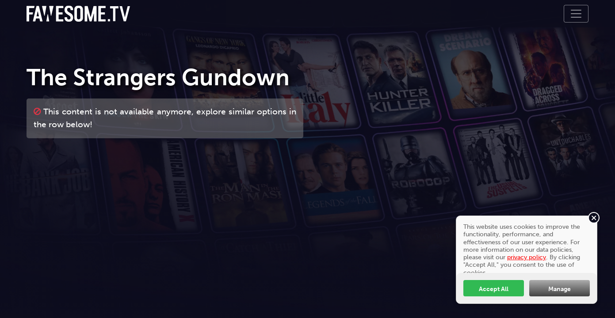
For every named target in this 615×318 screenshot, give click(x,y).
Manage (559, 289)
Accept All (493, 289)
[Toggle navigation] (576, 14)
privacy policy (526, 257)
